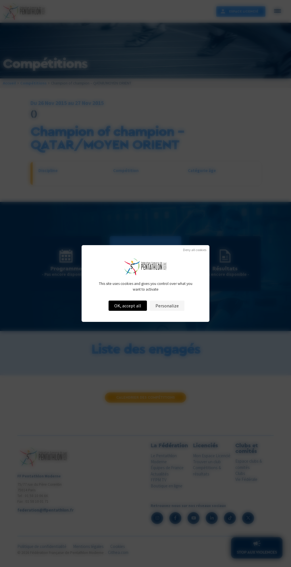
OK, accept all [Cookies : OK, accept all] (127, 306)
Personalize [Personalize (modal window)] (167, 306)
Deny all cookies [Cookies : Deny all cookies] (194, 250)
